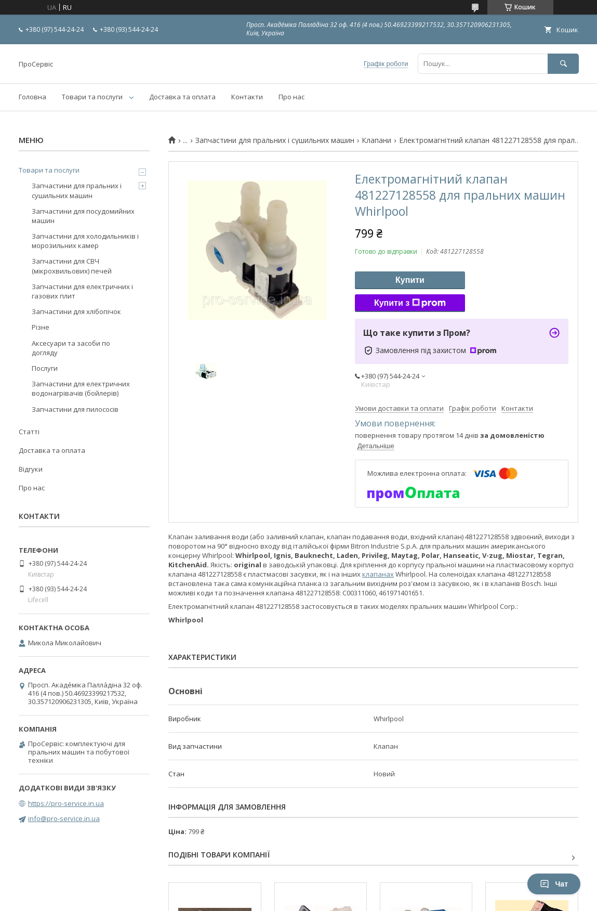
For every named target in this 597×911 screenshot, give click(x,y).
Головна (32, 96)
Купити (409, 280)
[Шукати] (563, 64)
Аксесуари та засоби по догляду (71, 348)
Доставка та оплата (182, 96)
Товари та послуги (92, 96)
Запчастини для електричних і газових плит (82, 291)
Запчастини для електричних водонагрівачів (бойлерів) (81, 388)
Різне (40, 327)
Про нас (291, 96)
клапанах (378, 574)
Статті (29, 431)
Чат (554, 884)
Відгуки (31, 469)
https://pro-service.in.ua (66, 803)
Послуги (45, 368)
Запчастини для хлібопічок (76, 311)
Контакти (247, 96)
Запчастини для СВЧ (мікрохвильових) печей (72, 265)
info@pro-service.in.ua (64, 818)
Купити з (410, 303)
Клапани (376, 140)
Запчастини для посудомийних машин (83, 215)
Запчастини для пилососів (75, 409)
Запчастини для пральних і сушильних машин (274, 140)
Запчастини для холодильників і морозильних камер (85, 240)
